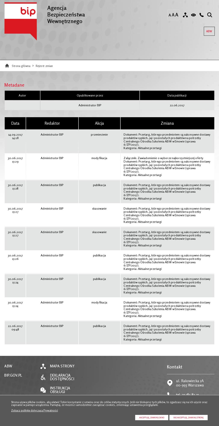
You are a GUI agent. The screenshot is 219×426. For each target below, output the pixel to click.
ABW (208, 30)
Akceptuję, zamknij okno (151, 417)
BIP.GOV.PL (13, 375)
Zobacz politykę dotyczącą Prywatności (34, 410)
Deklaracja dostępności (62, 377)
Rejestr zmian (44, 66)
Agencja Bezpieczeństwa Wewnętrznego (44, 13)
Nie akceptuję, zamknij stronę (188, 417)
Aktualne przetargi (150, 148)
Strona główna (21, 66)
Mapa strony (62, 366)
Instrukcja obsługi (60, 390)
